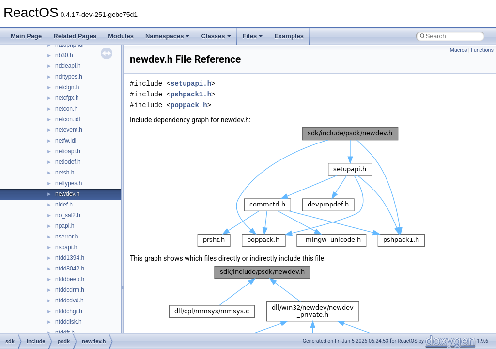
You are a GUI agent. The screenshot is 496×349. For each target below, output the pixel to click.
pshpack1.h (190, 94)
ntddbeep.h (69, 279)
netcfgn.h (67, 87)
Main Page (26, 36)
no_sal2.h (67, 215)
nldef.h (64, 204)
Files (253, 36)
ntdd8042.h (69, 268)
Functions (482, 50)
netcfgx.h (67, 98)
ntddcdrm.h (69, 289)
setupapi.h (190, 83)
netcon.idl (67, 119)
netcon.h (66, 108)
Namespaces (167, 36)
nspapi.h (66, 247)
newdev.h (67, 193)
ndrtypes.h (68, 76)
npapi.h (64, 225)
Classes (216, 36)
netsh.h (64, 172)
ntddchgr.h (68, 311)
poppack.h (188, 105)
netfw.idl (65, 140)
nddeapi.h (68, 66)
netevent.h (68, 130)
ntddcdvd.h (69, 300)
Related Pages (74, 36)
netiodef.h (68, 162)
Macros (458, 50)
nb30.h (64, 55)
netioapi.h (67, 151)
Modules (121, 36)
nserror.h (66, 236)
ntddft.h (65, 332)
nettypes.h (68, 183)
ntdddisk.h (68, 321)
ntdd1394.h (69, 257)
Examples (289, 36)
